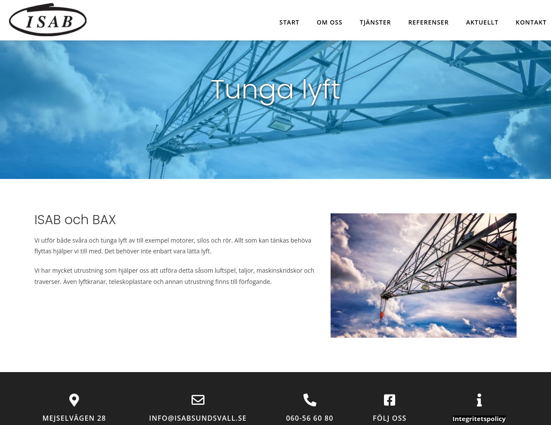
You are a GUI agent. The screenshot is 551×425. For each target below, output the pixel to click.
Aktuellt (482, 22)
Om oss (330, 22)
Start (289, 22)
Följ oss (390, 418)
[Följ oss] (389, 400)
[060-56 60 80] (309, 400)
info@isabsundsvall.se (198, 418)
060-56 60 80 (309, 418)
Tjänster (375, 22)
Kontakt (531, 22)
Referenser (428, 22)
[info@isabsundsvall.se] (198, 400)
